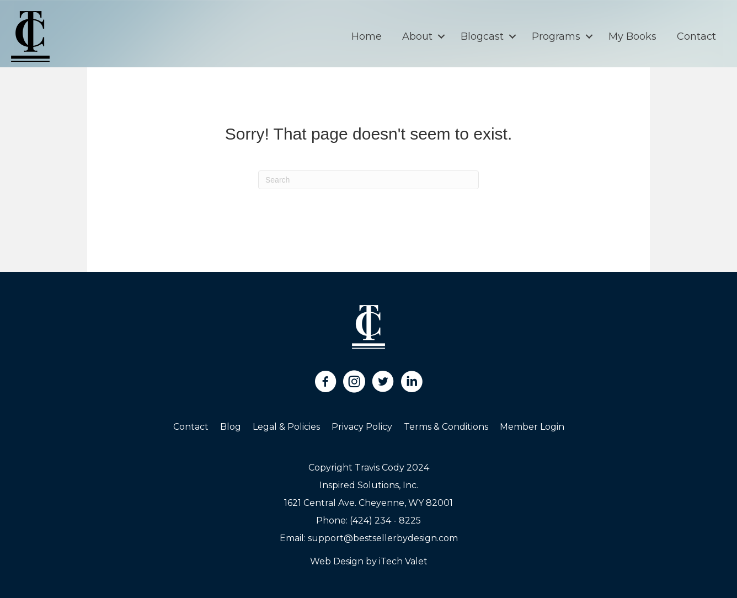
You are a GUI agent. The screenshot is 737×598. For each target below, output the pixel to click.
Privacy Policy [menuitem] (362, 426)
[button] (441, 36)
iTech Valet (403, 561)
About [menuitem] (417, 36)
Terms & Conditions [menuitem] (446, 426)
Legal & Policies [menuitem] (286, 426)
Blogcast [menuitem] (482, 36)
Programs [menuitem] (556, 36)
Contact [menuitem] (696, 36)
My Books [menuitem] (632, 36)
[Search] (368, 179)
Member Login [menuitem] (532, 426)
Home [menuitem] (366, 36)
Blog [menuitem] (230, 426)
